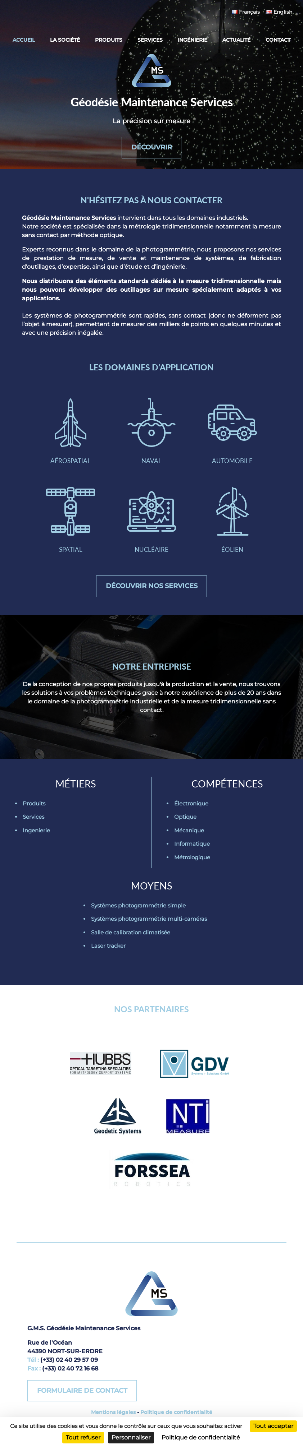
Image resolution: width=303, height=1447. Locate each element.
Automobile (232, 431)
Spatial (70, 520)
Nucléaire (151, 520)
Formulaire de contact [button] (82, 1391)
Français (246, 12)
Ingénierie (192, 40)
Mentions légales (113, 1412)
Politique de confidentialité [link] (201, 1437)
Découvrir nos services (152, 586)
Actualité (236, 40)
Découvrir (151, 147)
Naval (151, 431)
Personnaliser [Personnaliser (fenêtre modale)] (131, 1437)
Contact (278, 40)
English (279, 12)
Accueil (24, 40)
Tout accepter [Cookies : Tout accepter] (273, 1426)
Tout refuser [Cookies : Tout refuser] (83, 1437)
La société (65, 40)
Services (150, 40)
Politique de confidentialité (176, 1412)
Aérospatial (70, 431)
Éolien (232, 520)
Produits (108, 40)
